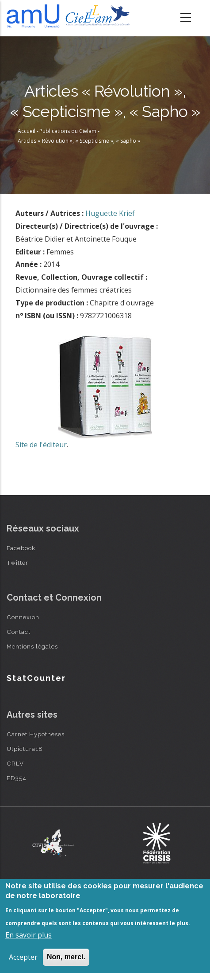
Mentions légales (32, 646)
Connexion (23, 617)
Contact (19, 631)
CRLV (15, 763)
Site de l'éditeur (41, 444)
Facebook (21, 547)
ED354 (17, 778)
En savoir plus (28, 935)
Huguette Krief (110, 213)
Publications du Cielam (67, 131)
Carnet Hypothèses (36, 734)
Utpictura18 (25, 748)
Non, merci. (66, 957)
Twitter (17, 562)
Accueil (26, 131)
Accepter (23, 957)
